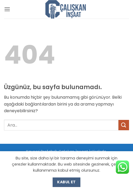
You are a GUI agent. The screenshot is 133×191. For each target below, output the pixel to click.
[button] (7, 9)
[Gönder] (123, 125)
